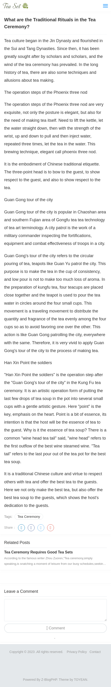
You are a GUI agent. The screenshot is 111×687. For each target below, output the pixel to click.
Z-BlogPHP (49, 679)
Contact (96, 652)
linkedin (21, 527)
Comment (57, 628)
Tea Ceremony (29, 516)
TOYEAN (80, 679)
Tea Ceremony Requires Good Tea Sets (38, 552)
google (50, 527)
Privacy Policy (77, 652)
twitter (40, 527)
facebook (31, 527)
